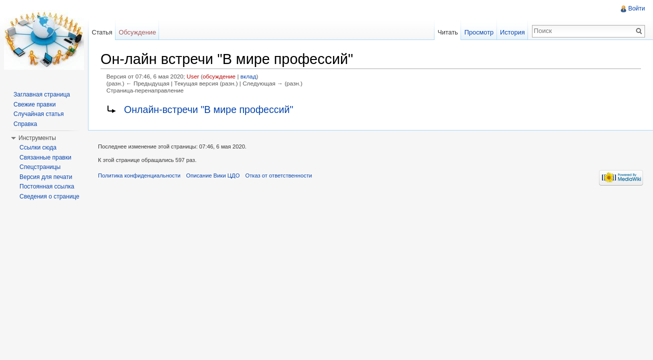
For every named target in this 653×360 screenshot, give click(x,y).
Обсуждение (137, 32)
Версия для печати (46, 177)
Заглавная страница (42, 94)
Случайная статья (39, 114)
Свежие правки (35, 104)
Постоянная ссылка (47, 186)
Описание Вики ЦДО (213, 175)
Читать (448, 32)
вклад (248, 76)
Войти (636, 8)
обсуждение (219, 76)
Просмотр (479, 32)
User (192, 76)
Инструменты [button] (37, 138)
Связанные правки (46, 157)
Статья (102, 32)
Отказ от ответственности (279, 175)
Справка (25, 124)
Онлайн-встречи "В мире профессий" (208, 109)
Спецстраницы (40, 167)
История (512, 32)
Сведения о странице (50, 196)
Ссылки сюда (38, 147)
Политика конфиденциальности (139, 175)
